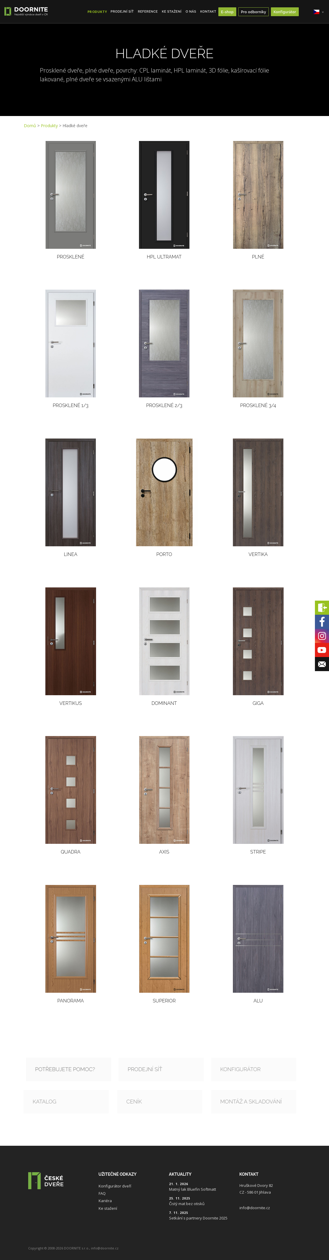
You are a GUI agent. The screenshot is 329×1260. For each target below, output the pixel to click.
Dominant (164, 703)
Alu (258, 1001)
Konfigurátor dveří (115, 1186)
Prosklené (70, 257)
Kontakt (208, 12)
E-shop (227, 12)
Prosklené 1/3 (70, 405)
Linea (70, 554)
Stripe (258, 852)
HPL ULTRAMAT (164, 257)
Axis (164, 852)
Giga (258, 703)
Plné (258, 257)
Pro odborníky (253, 12)
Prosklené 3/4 (258, 405)
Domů (30, 125)
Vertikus (70, 703)
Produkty (49, 125)
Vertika (258, 554)
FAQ (102, 1193)
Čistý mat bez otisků (187, 1203)
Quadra (70, 852)
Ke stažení (172, 12)
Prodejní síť (122, 12)
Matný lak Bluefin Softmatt (192, 1189)
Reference (148, 12)
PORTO (164, 554)
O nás (190, 12)
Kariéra (105, 1200)
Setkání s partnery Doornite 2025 (198, 1218)
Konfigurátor (285, 12)
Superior (164, 1001)
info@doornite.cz (254, 1207)
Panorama (70, 1001)
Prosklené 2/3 (164, 405)
